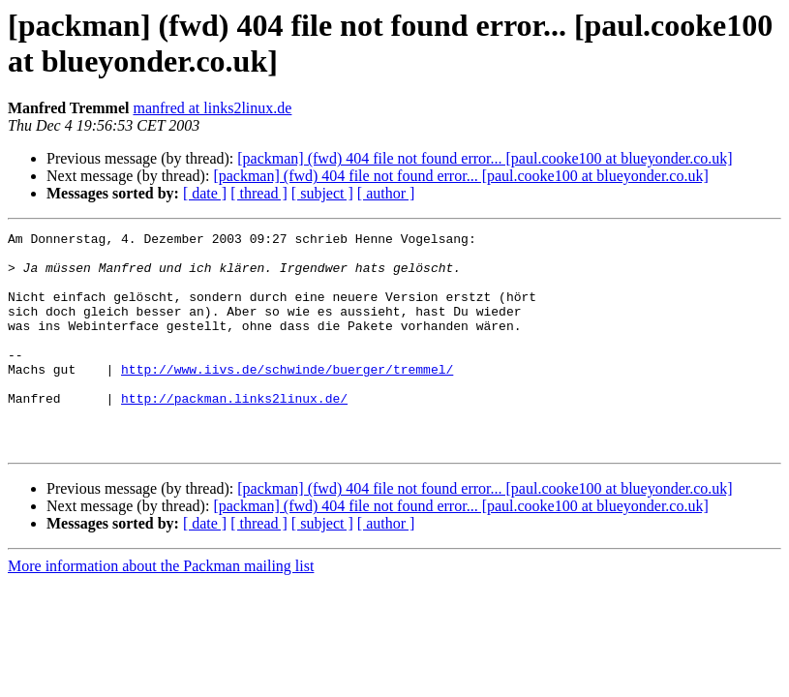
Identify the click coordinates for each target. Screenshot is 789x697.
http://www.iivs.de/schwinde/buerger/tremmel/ (287, 398)
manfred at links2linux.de (212, 108)
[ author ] (386, 193)
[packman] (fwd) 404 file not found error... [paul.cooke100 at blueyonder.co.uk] (484, 158)
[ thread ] (259, 193)
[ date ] (205, 193)
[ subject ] (322, 193)
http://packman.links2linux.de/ (234, 432)
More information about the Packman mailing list (161, 609)
